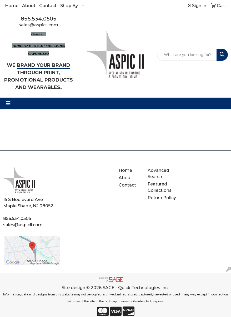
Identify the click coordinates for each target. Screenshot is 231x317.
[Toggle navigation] (8, 103)
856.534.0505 (38, 19)
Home (11, 5)
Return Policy (162, 197)
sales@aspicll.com (38, 24)
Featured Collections (160, 187)
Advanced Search (158, 173)
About (29, 5)
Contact (48, 5)
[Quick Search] (187, 55)
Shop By (69, 5)
